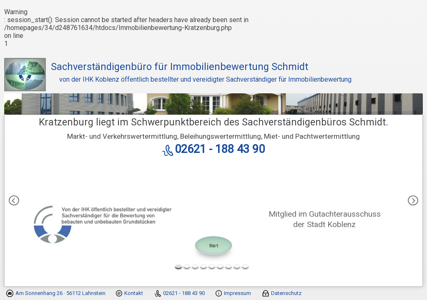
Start (213, 245)
